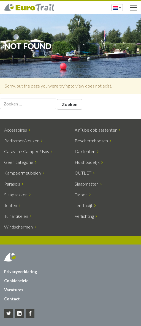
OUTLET (85, 172)
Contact (12, 299)
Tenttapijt (85, 205)
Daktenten (87, 151)
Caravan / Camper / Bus (28, 151)
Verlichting (86, 216)
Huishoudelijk (89, 162)
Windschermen (20, 226)
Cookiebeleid (16, 280)
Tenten (12, 205)
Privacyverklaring (20, 271)
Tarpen (83, 194)
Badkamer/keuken (23, 140)
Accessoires (17, 129)
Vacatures (13, 289)
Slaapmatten (88, 183)
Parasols (13, 183)
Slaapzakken (17, 194)
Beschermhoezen (93, 140)
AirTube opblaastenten (98, 129)
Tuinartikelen (17, 216)
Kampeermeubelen (24, 172)
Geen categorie (20, 162)
